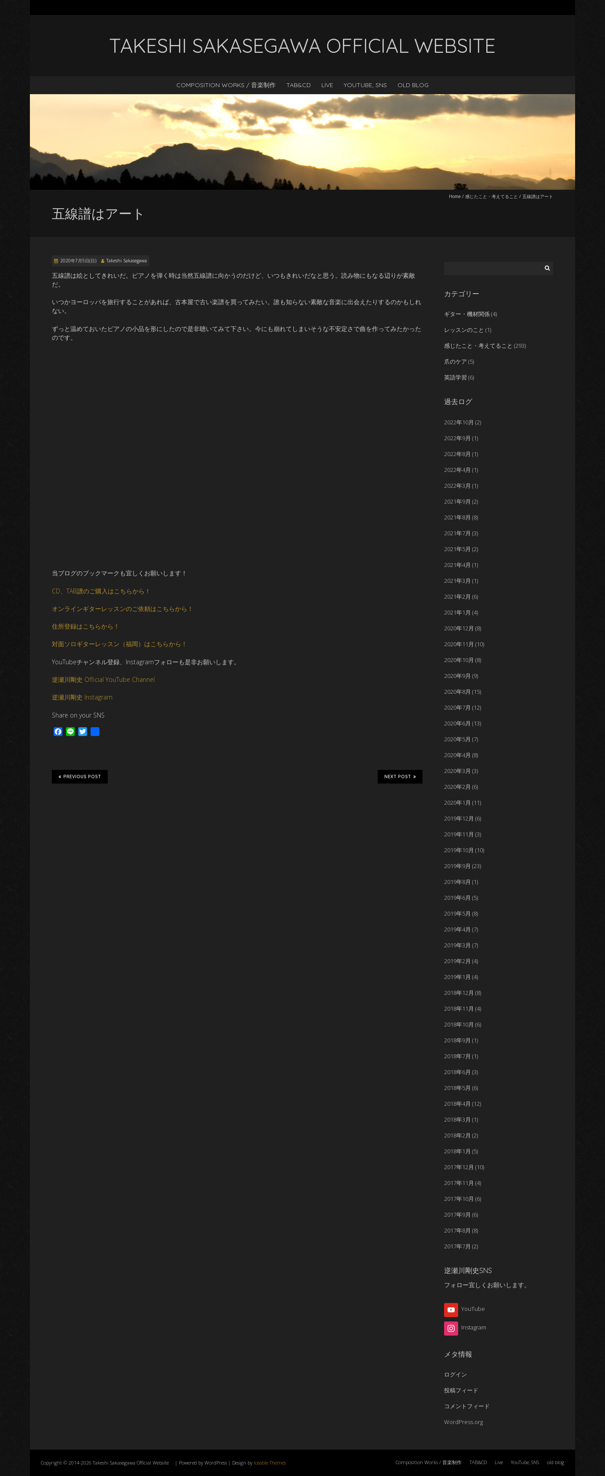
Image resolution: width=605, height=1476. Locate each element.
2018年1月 (457, 1151)
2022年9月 (457, 438)
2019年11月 (459, 834)
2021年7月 (457, 533)
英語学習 (455, 377)
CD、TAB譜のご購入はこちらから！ (101, 591)
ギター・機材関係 (467, 314)
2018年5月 (457, 1088)
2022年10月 (459, 422)
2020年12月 (459, 628)
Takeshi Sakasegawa (126, 261)
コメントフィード (467, 1406)
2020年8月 (457, 692)
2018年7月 (457, 1056)
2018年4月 (457, 1104)
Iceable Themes (270, 1462)
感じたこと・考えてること (491, 196)
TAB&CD (298, 85)
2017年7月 (457, 1246)
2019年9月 (457, 866)
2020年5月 (457, 739)
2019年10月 (459, 850)
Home (455, 196)
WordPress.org (463, 1422)
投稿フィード (461, 1390)
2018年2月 (457, 1135)
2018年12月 (459, 993)
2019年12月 (459, 818)
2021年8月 (457, 517)
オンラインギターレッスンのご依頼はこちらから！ (122, 608)
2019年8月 (457, 882)
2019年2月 (457, 961)
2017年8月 (457, 1230)
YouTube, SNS (365, 85)
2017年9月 (457, 1214)
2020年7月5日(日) (78, 261)
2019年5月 (457, 913)
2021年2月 (457, 596)
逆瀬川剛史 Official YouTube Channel (103, 679)
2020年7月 (457, 707)
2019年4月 (457, 929)
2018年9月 (457, 1040)
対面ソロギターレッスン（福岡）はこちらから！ (119, 644)
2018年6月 (457, 1072)
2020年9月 (457, 676)
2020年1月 (457, 802)
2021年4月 (457, 565)
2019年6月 (457, 898)
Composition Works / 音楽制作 (226, 85)
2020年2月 (457, 787)
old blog (413, 85)
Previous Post (79, 776)
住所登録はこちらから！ (86, 626)
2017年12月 (459, 1167)
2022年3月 (457, 486)
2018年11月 (459, 1008)
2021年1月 (457, 612)
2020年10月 (459, 660)
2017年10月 (459, 1199)
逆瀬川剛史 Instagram (82, 697)
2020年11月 (459, 644)
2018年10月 (459, 1024)
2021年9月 (457, 501)
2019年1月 (457, 977)
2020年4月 (457, 755)
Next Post (400, 776)
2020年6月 (457, 723)
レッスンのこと (464, 330)
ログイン (455, 1374)
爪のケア (455, 361)
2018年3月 (457, 1119)
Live (327, 85)
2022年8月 (457, 454)
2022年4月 (457, 470)
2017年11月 (459, 1183)
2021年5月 (457, 549)
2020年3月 (457, 771)
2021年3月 (457, 581)
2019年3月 (457, 945)
